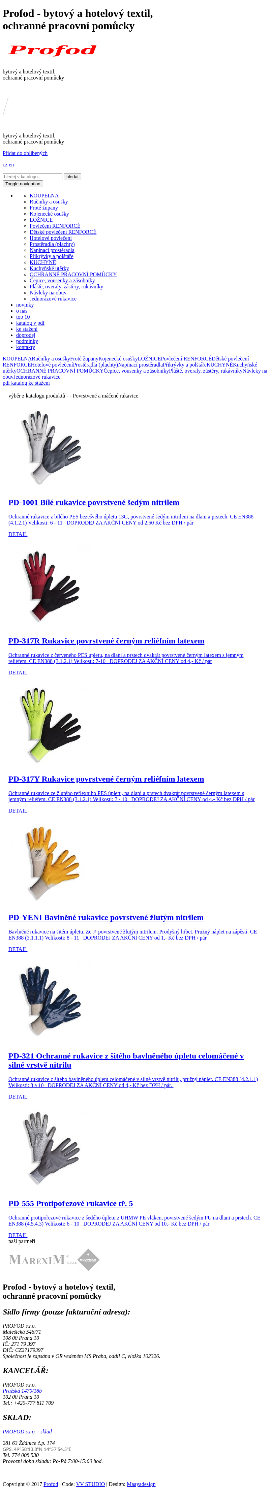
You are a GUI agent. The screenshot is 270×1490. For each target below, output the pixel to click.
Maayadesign (141, 1484)
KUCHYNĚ (43, 262)
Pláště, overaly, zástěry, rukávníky (66, 286)
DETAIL (17, 534)
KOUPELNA (44, 195)
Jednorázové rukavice (53, 299)
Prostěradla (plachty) (52, 244)
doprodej (25, 335)
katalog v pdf (30, 323)
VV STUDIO (90, 1484)
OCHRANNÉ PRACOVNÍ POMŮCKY (73, 274)
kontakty (25, 347)
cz (5, 164)
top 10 (23, 317)
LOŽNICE (41, 220)
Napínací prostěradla (52, 250)
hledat (72, 176)
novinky (25, 305)
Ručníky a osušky (49, 201)
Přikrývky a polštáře (51, 256)
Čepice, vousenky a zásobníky (62, 280)
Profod (50, 1484)
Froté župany (44, 208)
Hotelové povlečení (51, 238)
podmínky (27, 341)
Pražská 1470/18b (22, 1391)
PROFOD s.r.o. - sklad (27, 1431)
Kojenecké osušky (49, 214)
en (11, 164)
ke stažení (27, 329)
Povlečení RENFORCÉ (55, 226)
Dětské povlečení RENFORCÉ (63, 232)
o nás (21, 311)
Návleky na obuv (48, 292)
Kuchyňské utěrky (49, 268)
